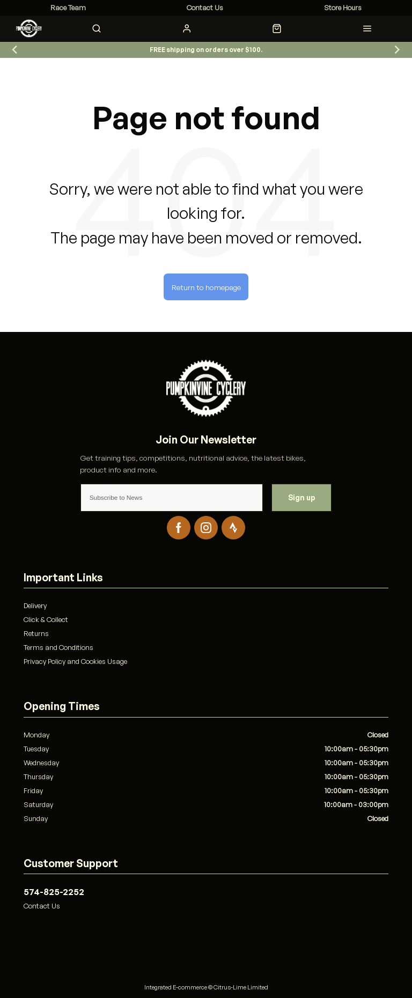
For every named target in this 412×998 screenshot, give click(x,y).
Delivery (35, 605)
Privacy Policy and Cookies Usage (75, 661)
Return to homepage (206, 287)
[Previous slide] (15, 49)
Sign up (301, 497)
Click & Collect (46, 619)
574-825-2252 (54, 891)
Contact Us (42, 905)
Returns (36, 633)
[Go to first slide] (396, 49)
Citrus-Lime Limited (241, 987)
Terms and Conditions (58, 647)
